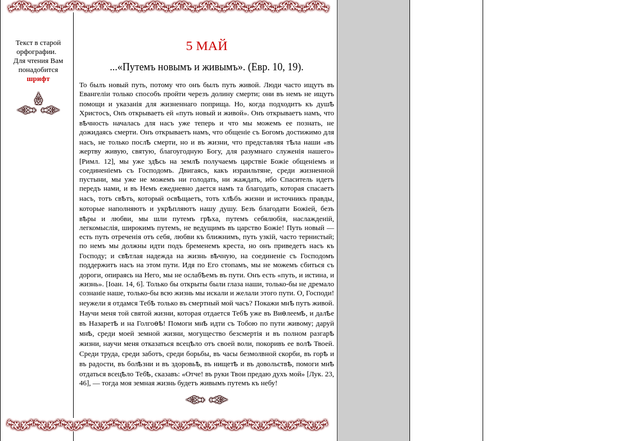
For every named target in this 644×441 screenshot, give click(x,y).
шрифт (37, 78)
